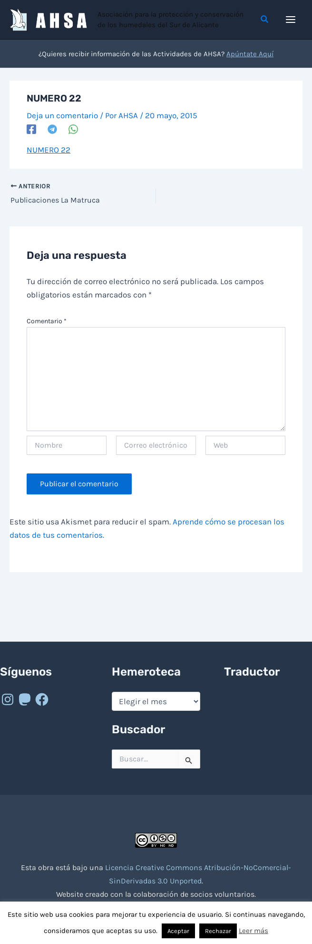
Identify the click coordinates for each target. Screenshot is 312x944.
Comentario (47, 321)
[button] (265, 19)
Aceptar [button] (178, 930)
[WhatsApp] (73, 128)
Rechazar (218, 930)
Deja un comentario (62, 115)
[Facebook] (31, 128)
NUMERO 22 (48, 149)
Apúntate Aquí (249, 54)
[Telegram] (52, 128)
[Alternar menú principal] (291, 19)
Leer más (253, 930)
